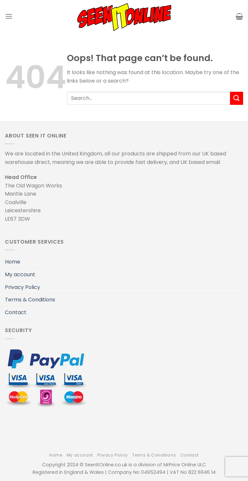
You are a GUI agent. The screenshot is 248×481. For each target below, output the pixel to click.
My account (20, 274)
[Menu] (9, 16)
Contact (15, 312)
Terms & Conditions (30, 299)
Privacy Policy (22, 287)
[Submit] (236, 98)
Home (12, 261)
